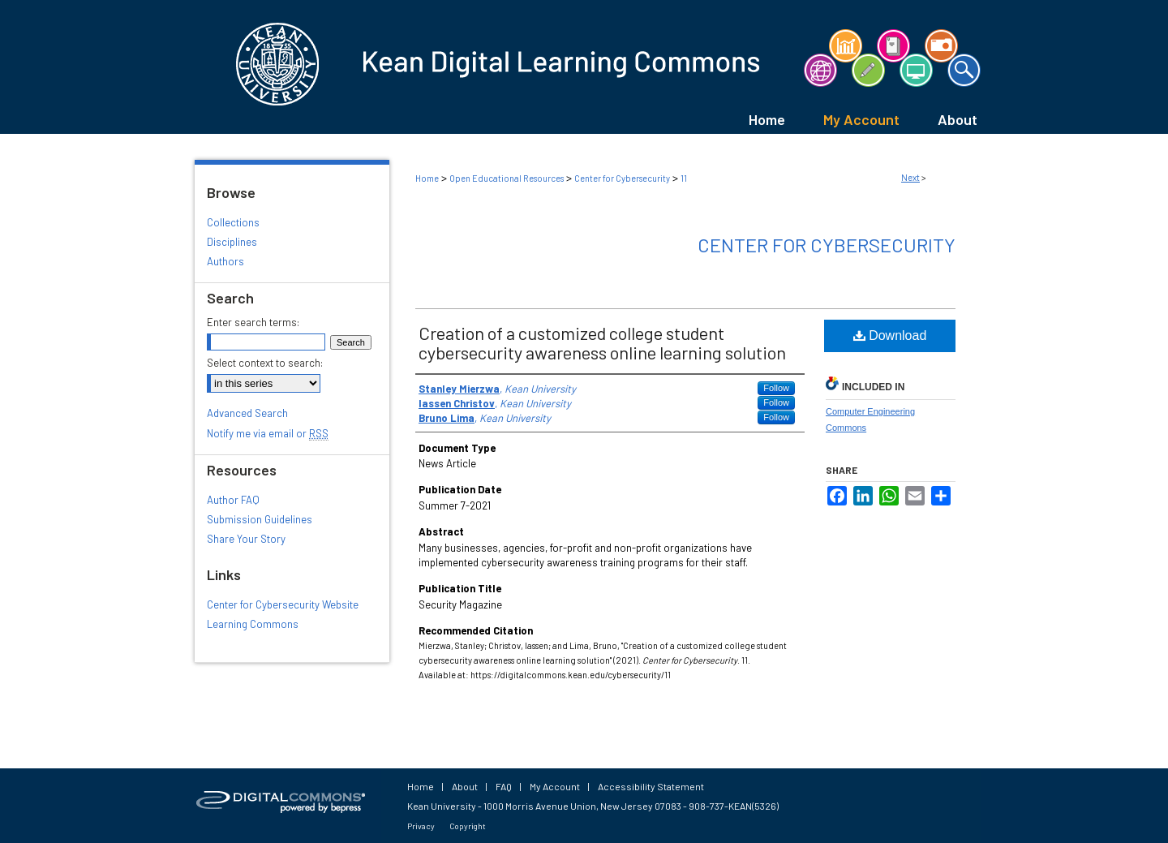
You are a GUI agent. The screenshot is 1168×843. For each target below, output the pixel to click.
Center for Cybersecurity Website (283, 604)
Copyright (467, 826)
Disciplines (232, 241)
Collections (233, 222)
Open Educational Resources (506, 178)
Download (890, 335)
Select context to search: (265, 362)
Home (427, 178)
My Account (555, 786)
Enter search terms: (253, 322)
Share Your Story (246, 538)
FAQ (504, 786)
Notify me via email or (267, 433)
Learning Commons (252, 623)
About (465, 786)
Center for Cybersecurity (622, 178)
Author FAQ (233, 499)
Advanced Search (247, 412)
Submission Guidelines (259, 519)
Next (910, 177)
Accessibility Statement (651, 786)
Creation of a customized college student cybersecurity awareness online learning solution (602, 342)
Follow (776, 388)
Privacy (421, 826)
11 (684, 178)
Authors (225, 261)
